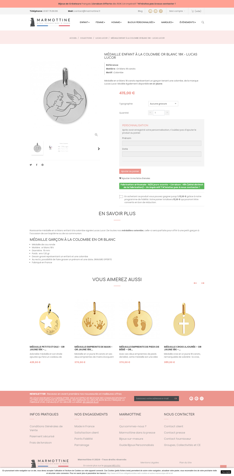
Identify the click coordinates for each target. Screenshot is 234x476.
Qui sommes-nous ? (132, 426)
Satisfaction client (86, 432)
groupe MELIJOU (112, 465)
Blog (140, 11)
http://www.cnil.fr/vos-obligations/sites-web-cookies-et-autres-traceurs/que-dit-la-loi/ (140, 473)
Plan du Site (186, 462)
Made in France (84, 426)
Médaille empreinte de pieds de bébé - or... (139, 348)
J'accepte (225, 472)
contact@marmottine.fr (87, 11)
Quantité (124, 112)
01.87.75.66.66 (51, 11)
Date (125, 149)
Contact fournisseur (177, 439)
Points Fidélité (83, 439)
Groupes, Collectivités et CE (182, 445)
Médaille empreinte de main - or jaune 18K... (93, 348)
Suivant (99, 148)
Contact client (173, 426)
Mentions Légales (150, 462)
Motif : (109, 72)
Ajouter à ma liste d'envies (134, 178)
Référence (112, 65)
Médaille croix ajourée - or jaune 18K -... (182, 348)
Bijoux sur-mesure (131, 439)
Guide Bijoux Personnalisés (136, 445)
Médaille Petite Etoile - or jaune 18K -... (47, 348)
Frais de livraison (41, 442)
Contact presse (174, 432)
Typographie (126, 103)
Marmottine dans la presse (137, 432)
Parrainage (81, 445)
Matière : (111, 68)
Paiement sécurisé (42, 436)
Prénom (126, 138)
